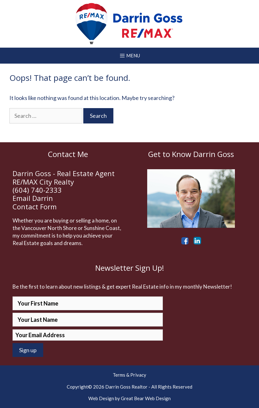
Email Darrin (33, 198)
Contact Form (35, 206)
